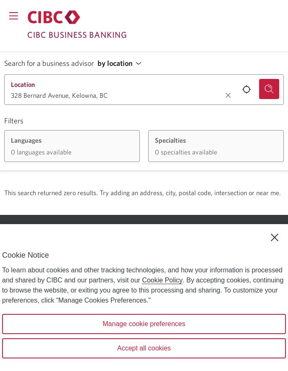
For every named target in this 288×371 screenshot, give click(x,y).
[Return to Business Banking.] (54, 17)
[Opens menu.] (13, 15)
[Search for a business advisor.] (269, 89)
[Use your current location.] (246, 89)
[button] (122, 63)
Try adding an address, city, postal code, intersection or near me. (190, 192)
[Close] (275, 238)
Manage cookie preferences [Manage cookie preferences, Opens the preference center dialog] (144, 323)
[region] (144, 297)
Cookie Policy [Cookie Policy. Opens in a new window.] (162, 280)
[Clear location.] (228, 95)
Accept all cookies (144, 348)
